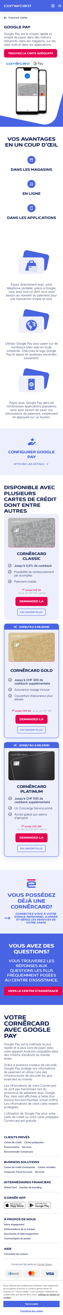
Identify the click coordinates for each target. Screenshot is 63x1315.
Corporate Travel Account (18, 1171)
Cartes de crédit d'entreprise (19, 1167)
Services (26, 1147)
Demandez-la (31, 601)
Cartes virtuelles (46, 1167)
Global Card (10, 1187)
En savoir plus (31, 612)
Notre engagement (14, 1224)
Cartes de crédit (13, 1142)
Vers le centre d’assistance (33, 991)
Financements (11, 1147)
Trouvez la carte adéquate (30, 53)
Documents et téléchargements (21, 1233)
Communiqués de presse (17, 1238)
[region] (31, 1297)
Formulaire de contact (16, 1253)
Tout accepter (31, 1304)
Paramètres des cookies (31, 1311)
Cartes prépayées (34, 1142)
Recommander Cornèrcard (18, 1151)
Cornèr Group (44, 1264)
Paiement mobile (15, 17)
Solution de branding (30, 1187)
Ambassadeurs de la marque (19, 1229)
